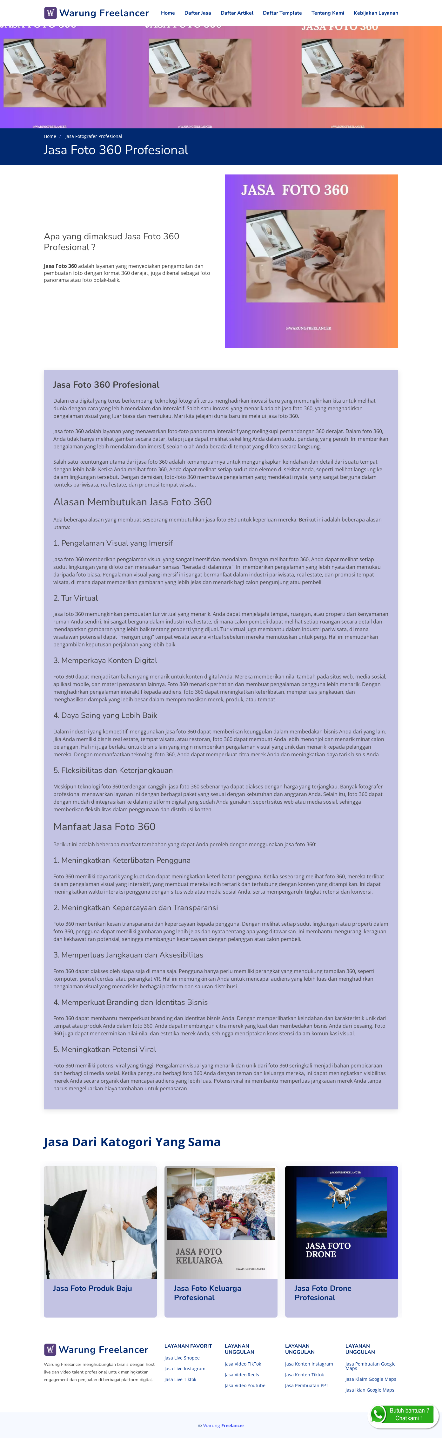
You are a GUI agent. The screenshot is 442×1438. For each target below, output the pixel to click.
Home (168, 13)
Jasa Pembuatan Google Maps (370, 1366)
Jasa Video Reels (242, 1375)
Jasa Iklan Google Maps (369, 1390)
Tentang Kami (327, 13)
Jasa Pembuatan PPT (306, 1385)
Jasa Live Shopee (182, 1358)
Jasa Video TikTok (243, 1364)
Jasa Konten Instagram (309, 1364)
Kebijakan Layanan (376, 13)
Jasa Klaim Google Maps (370, 1379)
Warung (223, 1425)
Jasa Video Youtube (245, 1385)
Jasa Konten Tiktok (304, 1375)
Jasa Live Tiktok (180, 1379)
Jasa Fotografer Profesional (93, 136)
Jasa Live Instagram (184, 1368)
